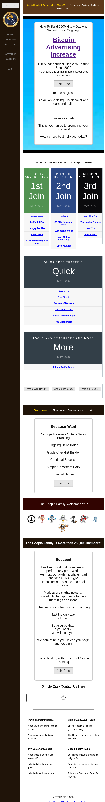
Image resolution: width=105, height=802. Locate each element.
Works (63, 410)
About (55, 410)
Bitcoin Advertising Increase (64, 47)
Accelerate (10, 44)
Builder (60, 8)
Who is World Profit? (37, 389)
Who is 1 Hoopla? (90, 389)
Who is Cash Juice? (63, 389)
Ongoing (72, 410)
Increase (10, 39)
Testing (85, 5)
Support (10, 58)
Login (10, 68)
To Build (11, 34)
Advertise (10, 53)
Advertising (75, 5)
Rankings (95, 5)
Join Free (10, 5)
